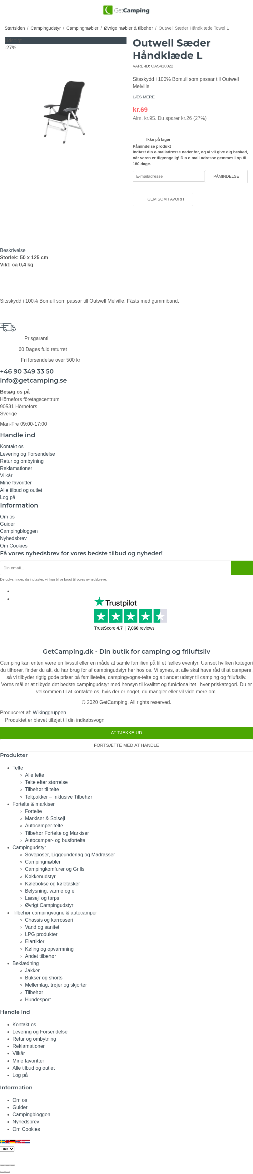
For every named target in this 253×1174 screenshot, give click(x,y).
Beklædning (25, 963)
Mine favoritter (16, 482)
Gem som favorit (163, 199)
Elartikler (34, 941)
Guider (7, 524)
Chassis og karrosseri (49, 920)
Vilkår (6, 475)
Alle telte (34, 775)
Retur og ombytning (22, 461)
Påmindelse (226, 176)
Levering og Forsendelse (27, 454)
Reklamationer (16, 468)
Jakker (32, 970)
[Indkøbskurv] (244, 9)
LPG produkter (41, 934)
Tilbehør (34, 992)
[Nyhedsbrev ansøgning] (115, 568)
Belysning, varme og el (50, 891)
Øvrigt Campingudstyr (49, 905)
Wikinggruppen (49, 712)
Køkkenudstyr (40, 876)
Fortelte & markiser (33, 804)
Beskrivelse (13, 250)
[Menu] (8, 9)
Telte (17, 767)
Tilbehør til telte (42, 789)
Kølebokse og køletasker (52, 883)
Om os (7, 516)
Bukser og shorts (43, 977)
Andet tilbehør (40, 956)
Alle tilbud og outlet (21, 490)
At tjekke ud (126, 732)
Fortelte (33, 811)
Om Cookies (13, 545)
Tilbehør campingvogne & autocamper (54, 912)
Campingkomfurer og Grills (54, 869)
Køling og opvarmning (49, 949)
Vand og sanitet (42, 927)
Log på (7, 497)
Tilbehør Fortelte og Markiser (57, 833)
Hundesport (38, 999)
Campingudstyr (29, 847)
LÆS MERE (144, 97)
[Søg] (19, 13)
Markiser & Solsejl (45, 818)
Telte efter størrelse (46, 782)
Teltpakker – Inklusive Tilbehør (58, 797)
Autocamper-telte (44, 825)
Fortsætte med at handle (126, 745)
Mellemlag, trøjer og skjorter (56, 985)
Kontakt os (12, 446)
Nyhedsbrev (13, 538)
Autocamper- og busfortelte (55, 840)
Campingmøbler (43, 861)
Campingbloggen (19, 531)
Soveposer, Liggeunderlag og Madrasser (70, 854)
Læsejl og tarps (42, 898)
